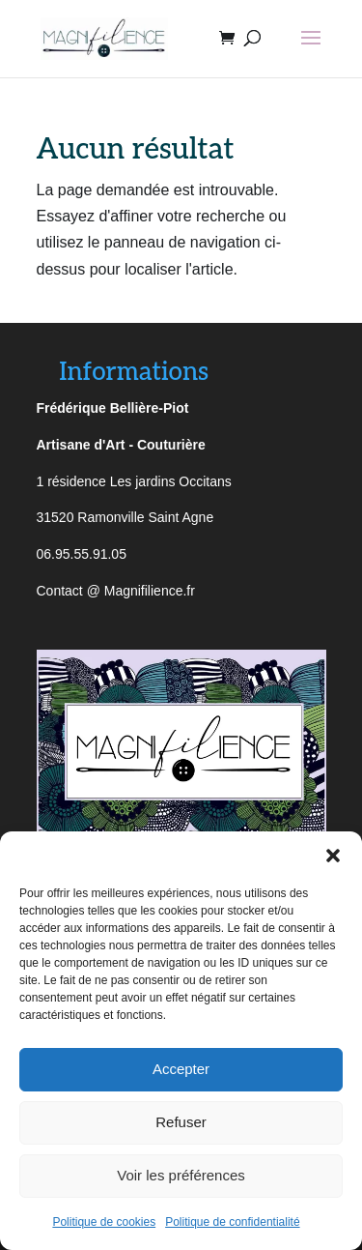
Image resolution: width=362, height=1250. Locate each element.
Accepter (181, 1069)
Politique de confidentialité (232, 1222)
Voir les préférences (181, 1175)
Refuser (181, 1122)
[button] (333, 855)
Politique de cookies (103, 1222)
